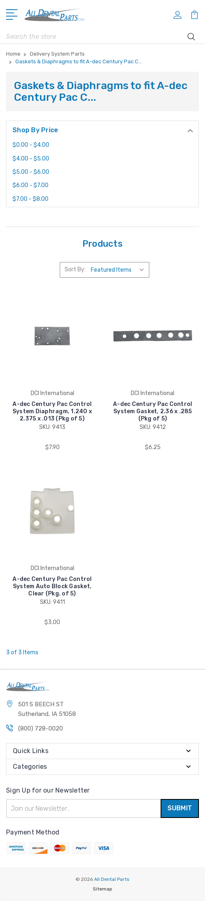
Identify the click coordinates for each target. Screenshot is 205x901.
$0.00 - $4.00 (31, 144)
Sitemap (102, 889)
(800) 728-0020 (40, 728)
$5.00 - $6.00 (31, 172)
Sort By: (75, 269)
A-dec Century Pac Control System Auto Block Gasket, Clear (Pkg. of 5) (52, 586)
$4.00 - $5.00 (31, 158)
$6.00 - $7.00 (30, 185)
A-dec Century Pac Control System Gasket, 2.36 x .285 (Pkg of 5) (152, 411)
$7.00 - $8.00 (30, 199)
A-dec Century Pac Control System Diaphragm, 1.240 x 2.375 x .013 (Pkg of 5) (52, 411)
